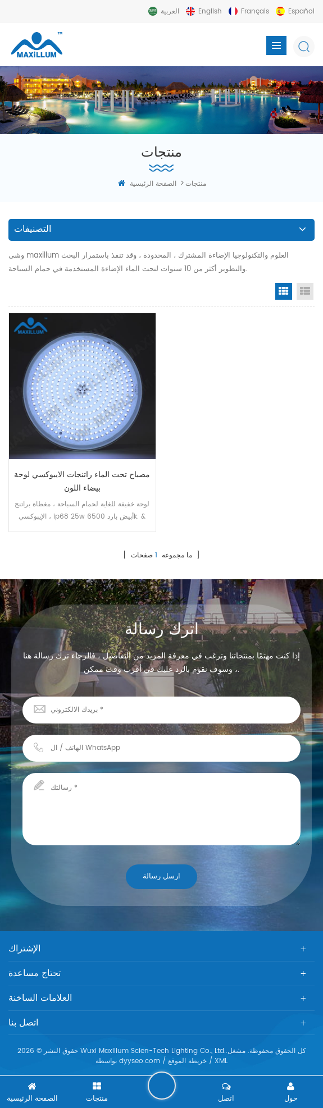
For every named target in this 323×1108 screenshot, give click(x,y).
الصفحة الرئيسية (147, 183)
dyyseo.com (139, 1061)
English (210, 11)
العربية (170, 11)
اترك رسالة (162, 1086)
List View (305, 291)
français (255, 11)
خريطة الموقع (187, 1061)
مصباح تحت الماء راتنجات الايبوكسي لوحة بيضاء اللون (82, 481)
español (301, 11)
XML (221, 1061)
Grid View (283, 291)
